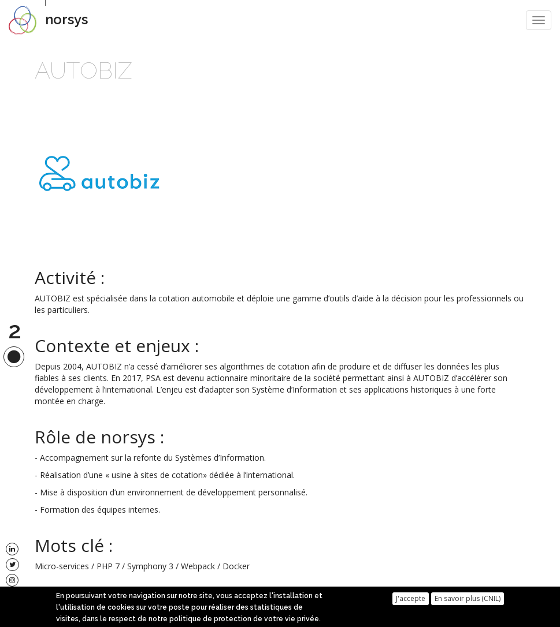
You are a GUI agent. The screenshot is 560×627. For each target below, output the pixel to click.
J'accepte (410, 600)
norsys (66, 19)
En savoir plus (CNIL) (467, 600)
